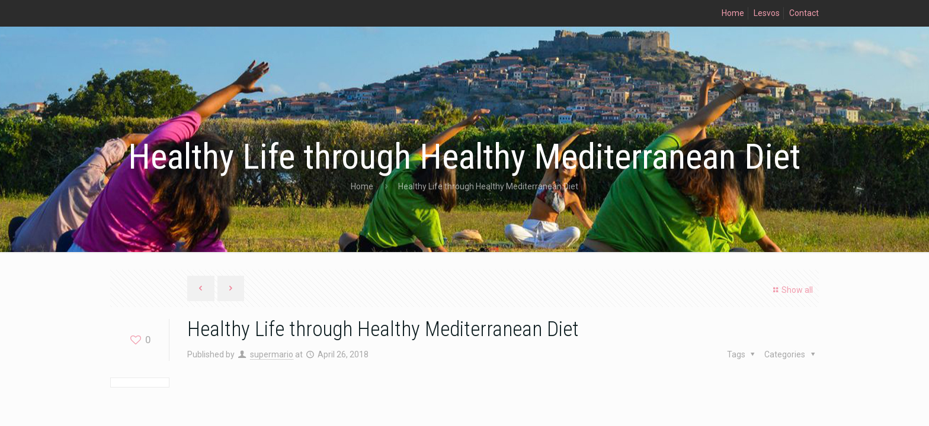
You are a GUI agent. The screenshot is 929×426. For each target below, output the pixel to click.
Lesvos (767, 13)
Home (733, 13)
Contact (804, 13)
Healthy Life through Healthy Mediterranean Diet (488, 186)
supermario (271, 354)
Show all (791, 290)
